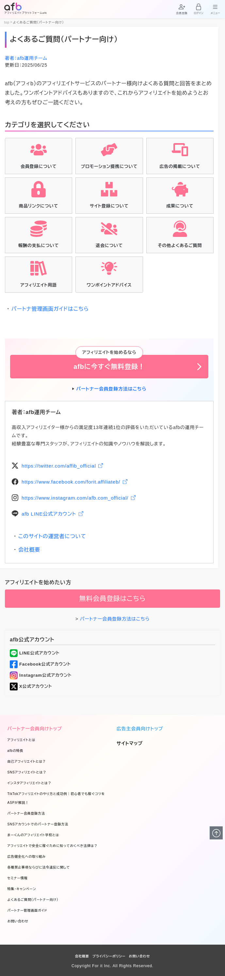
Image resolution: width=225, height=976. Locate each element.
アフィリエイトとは (22, 740)
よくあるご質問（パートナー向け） (33, 900)
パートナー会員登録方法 (26, 813)
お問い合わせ (18, 921)
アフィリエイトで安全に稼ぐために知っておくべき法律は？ (53, 846)
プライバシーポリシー (109, 956)
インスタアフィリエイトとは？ (30, 783)
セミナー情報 (18, 878)
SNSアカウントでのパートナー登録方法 (38, 824)
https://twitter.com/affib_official (62, 466)
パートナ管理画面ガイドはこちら (50, 309)
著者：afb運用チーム (26, 58)
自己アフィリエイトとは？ (27, 761)
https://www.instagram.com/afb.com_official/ (79, 498)
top (6, 22)
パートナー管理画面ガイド (27, 910)
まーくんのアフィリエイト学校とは (33, 835)
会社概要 (29, 550)
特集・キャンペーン (22, 889)
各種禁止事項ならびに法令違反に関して (39, 867)
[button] (181, 8)
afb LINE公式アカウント (52, 514)
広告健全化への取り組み (27, 856)
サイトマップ (130, 743)
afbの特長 (16, 751)
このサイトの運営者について (52, 536)
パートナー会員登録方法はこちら (111, 388)
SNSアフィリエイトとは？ (27, 772)
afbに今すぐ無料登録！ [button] (109, 366)
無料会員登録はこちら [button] (112, 598)
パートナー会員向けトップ (35, 728)
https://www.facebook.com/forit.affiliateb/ (74, 482)
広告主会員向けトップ (140, 728)
